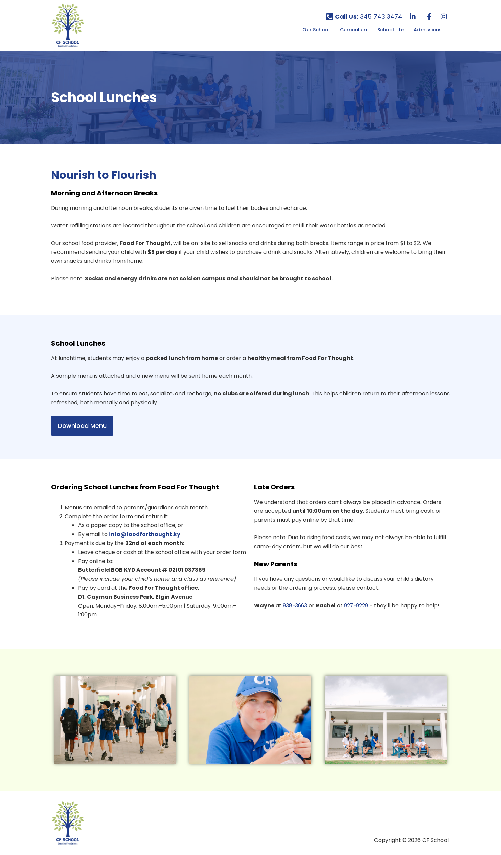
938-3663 (295, 605)
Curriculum (353, 29)
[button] (318, 30)
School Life (390, 29)
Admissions (428, 29)
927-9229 (357, 605)
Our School (316, 29)
